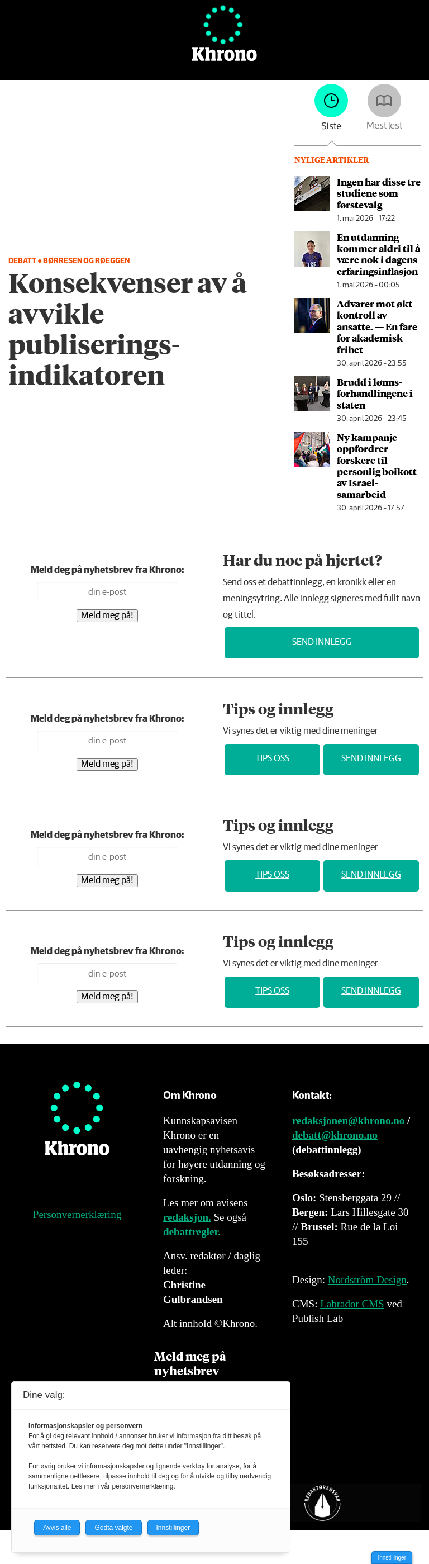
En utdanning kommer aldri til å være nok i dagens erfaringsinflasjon (378, 254)
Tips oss (272, 759)
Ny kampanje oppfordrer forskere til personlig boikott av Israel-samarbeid (377, 465)
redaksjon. (187, 1217)
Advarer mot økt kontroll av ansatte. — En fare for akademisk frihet (377, 326)
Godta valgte (113, 1528)
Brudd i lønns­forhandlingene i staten (375, 393)
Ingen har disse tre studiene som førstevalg (379, 193)
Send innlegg (322, 642)
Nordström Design (367, 1280)
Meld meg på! (107, 615)
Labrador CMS (352, 1304)
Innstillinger (392, 1557)
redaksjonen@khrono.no (348, 1120)
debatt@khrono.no (335, 1135)
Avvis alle (57, 1528)
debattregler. (192, 1232)
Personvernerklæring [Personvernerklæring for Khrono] (77, 1214)
